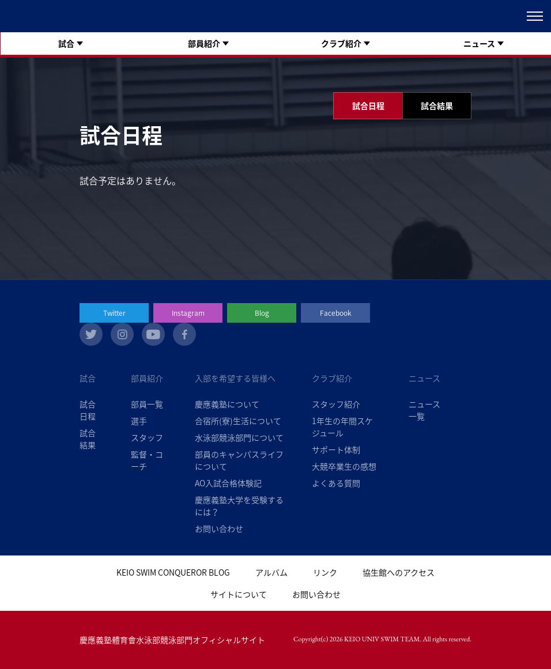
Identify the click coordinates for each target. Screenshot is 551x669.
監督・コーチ (147, 460)
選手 (139, 420)
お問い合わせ (219, 528)
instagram (122, 334)
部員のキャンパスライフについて (239, 460)
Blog (262, 313)
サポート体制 (336, 449)
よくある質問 (336, 483)
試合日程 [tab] (368, 105)
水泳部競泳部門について (239, 437)
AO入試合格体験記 (228, 483)
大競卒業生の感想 (344, 466)
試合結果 (88, 439)
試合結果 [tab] (437, 105)
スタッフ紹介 (336, 404)
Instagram (188, 313)
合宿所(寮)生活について (238, 420)
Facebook (336, 313)
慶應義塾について (227, 404)
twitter (91, 334)
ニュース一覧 (424, 410)
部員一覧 (147, 404)
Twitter (114, 313)
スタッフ (147, 437)
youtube (153, 334)
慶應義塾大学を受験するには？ (239, 505)
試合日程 (88, 410)
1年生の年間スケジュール (342, 427)
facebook (184, 334)
